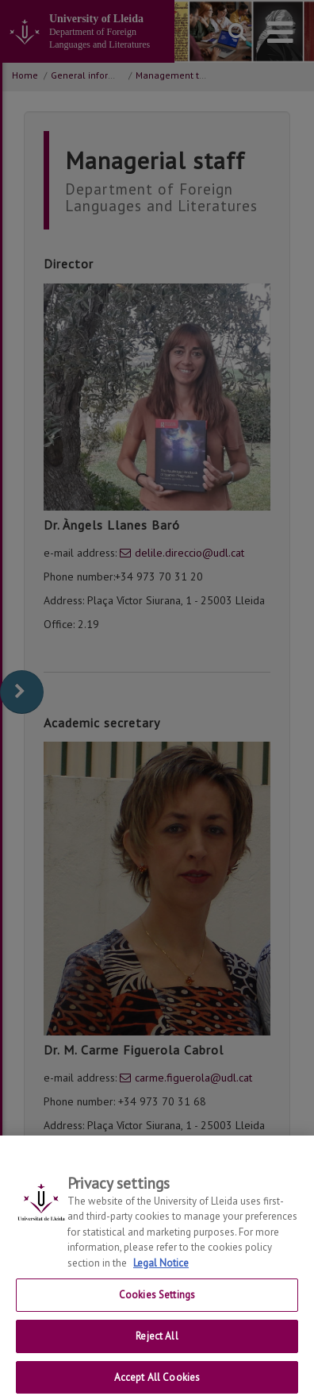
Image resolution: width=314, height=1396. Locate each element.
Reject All (157, 1344)
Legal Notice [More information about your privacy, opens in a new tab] (161, 1271)
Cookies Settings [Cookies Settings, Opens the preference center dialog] (157, 1302)
